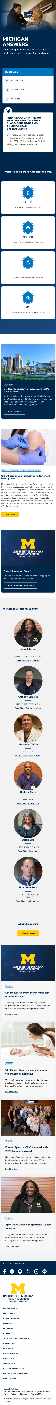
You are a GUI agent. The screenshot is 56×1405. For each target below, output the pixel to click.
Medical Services (10, 1308)
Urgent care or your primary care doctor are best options (25, 477)
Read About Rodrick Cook (28, 803)
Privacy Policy (10, 1394)
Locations (7, 1323)
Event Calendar (9, 1378)
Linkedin (12, 1271)
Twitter (28, 1271)
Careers (6, 1333)
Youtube (20, 1271)
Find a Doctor (9, 1313)
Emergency (8, 1348)
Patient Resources (11, 1318)
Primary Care (8, 1343)
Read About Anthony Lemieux (28, 708)
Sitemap (23, 1394)
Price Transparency (11, 1353)
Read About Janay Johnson (28, 660)
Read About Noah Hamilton (28, 901)
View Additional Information (21, 585)
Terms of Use (36, 1394)
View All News (28, 933)
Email (44, 1271)
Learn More (10, 514)
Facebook (4, 1271)
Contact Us (8, 1328)
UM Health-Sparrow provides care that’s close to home (26, 390)
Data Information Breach (17, 571)
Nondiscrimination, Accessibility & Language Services (27, 1391)
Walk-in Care (9, 1363)
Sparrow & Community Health (16, 1338)
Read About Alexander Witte (28, 756)
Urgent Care (8, 1358)
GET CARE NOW (16, 80)
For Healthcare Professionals (15, 1373)
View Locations (15, 411)
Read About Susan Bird (28, 851)
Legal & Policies (11, 1389)
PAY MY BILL (15, 99)
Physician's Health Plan (13, 1368)
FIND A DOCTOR (17, 90)
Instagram (36, 1271)
